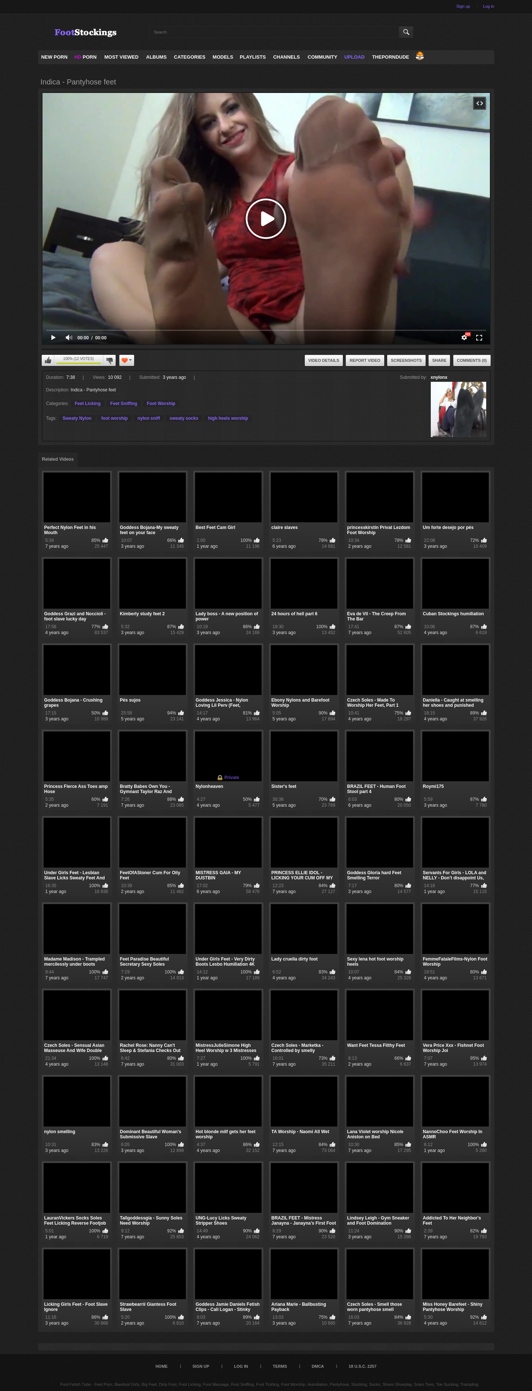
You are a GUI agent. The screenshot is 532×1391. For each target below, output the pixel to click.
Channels (286, 57)
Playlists (253, 57)
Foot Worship (161, 403)
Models (223, 57)
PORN (85, 57)
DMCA (318, 1366)
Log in (488, 6)
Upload (354, 57)
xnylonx (439, 377)
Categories (189, 57)
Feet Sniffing (123, 403)
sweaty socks (184, 418)
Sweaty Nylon (77, 418)
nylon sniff (148, 418)
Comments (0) (472, 360)
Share (439, 360)
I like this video (48, 360)
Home (162, 1366)
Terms (280, 1366)
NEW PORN (54, 57)
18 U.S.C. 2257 (362, 1366)
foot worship (114, 418)
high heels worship (228, 418)
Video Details (324, 360)
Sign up (463, 6)
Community (322, 57)
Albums (156, 57)
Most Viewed (121, 57)
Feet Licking (87, 403)
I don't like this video (109, 360)
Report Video (364, 360)
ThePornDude (390, 57)
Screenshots (406, 360)
